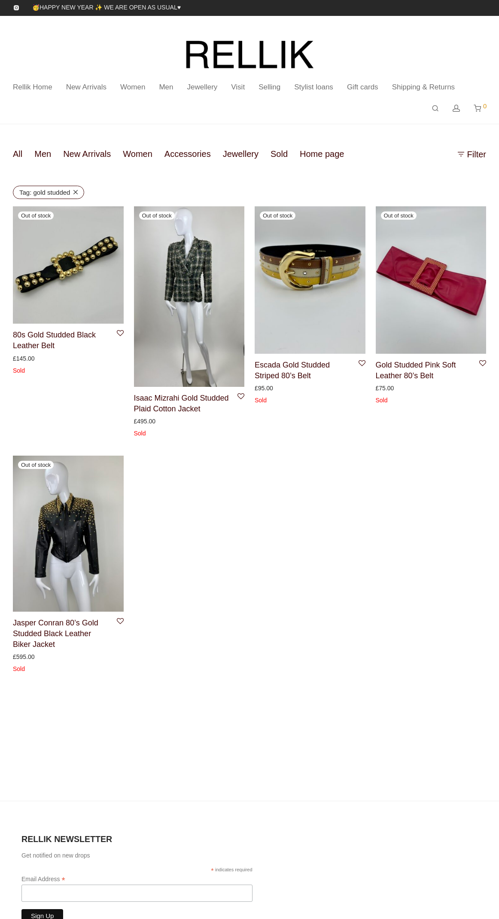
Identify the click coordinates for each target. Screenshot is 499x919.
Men (166, 87)
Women (132, 87)
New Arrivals (86, 87)
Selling (269, 87)
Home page (322, 154)
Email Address (43, 879)
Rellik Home (32, 87)
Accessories (187, 154)
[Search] (435, 108)
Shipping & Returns (423, 87)
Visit (238, 87)
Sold (279, 154)
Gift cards (362, 87)
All (17, 154)
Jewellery (202, 87)
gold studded (44, 192)
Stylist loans (313, 87)
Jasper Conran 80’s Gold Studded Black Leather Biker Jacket (55, 634)
